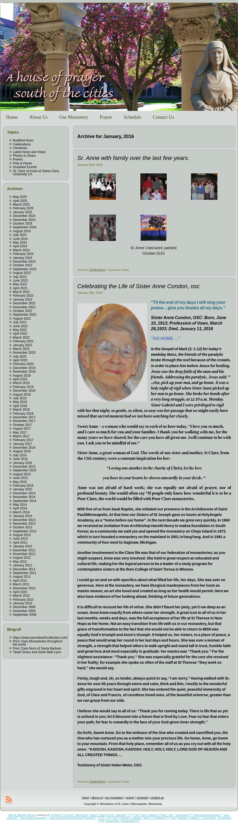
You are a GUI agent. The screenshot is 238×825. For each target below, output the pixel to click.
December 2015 (24, 466)
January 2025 (22, 212)
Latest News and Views (29, 152)
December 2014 (24, 493)
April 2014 (20, 508)
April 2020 (20, 360)
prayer (130, 797)
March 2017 (21, 436)
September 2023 (24, 269)
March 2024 (21, 250)
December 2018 (24, 390)
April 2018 (20, 406)
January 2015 (22, 489)
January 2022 (22, 345)
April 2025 (20, 201)
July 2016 (19, 455)
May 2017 (20, 432)
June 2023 (20, 280)
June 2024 (20, 239)
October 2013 (22, 527)
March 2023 (21, 292)
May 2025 (20, 197)
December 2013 (24, 520)
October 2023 (22, 265)
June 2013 (20, 538)
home (85, 797)
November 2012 (24, 554)
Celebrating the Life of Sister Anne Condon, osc (138, 286)
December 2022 (24, 303)
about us (97, 797)
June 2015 (20, 478)
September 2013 (24, 531)
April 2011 (20, 580)
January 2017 (22, 444)
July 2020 (19, 356)
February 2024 (23, 254)
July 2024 (19, 235)
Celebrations (22, 144)
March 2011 (21, 584)
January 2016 (22, 463)
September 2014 (24, 501)
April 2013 (20, 542)
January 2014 (22, 516)
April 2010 (20, 592)
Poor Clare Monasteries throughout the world (37, 642)
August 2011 (22, 577)
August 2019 (22, 375)
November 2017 (24, 421)
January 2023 (22, 299)
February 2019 (23, 387)
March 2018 (21, 409)
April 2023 (20, 288)
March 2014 (21, 512)
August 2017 (22, 428)
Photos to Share (24, 156)
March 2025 (21, 204)
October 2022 (22, 311)
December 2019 (24, 368)
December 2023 (24, 261)
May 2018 (20, 402)
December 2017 (24, 417)
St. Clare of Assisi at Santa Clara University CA (36, 172)
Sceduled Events (25, 167)
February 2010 (23, 599)
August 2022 (22, 318)
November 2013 (24, 523)
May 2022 (20, 330)
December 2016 (24, 447)
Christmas (20, 148)
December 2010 (24, 588)
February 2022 (23, 341)
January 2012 (22, 565)
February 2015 (23, 485)
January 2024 (22, 258)
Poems (18, 159)
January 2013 (22, 546)
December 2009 (24, 607)
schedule (142, 797)
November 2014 (24, 497)
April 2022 (20, 333)
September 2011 (24, 573)
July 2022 (19, 322)
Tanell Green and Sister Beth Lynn (37, 652)
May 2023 (20, 284)
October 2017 (22, 425)
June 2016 (20, 459)
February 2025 (23, 208)
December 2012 (24, 550)
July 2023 (19, 277)
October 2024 (22, 223)
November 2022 (24, 307)
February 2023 (23, 295)
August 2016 (22, 451)
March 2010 (21, 596)
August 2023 (22, 273)
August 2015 (22, 474)
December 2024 (24, 216)
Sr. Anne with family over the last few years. (133, 158)
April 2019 (20, 379)
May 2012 (20, 561)
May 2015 (20, 482)
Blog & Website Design (21, 815)
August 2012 (22, 558)
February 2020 (23, 364)
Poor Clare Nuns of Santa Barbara (37, 648)
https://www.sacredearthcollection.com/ (40, 637)
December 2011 (24, 569)
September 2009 (24, 615)
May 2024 (20, 242)
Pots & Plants (22, 163)
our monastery (114, 797)
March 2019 (21, 383)
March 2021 (21, 349)
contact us (157, 797)
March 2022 (21, 337)
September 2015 (24, 470)
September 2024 (24, 227)
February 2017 (23, 440)
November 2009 (24, 611)
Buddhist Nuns (23, 140)
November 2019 (24, 371)
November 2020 (24, 352)
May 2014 (20, 504)
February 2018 (23, 413)
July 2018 (19, 398)
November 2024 (24, 220)
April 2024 (20, 246)
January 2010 (22, 603)
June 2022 (20, 326)
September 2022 (24, 314)
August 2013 (22, 535)
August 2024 (22, 231)
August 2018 (22, 394)
